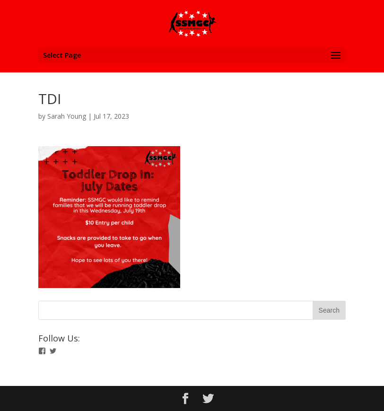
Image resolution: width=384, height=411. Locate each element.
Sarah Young (66, 116)
